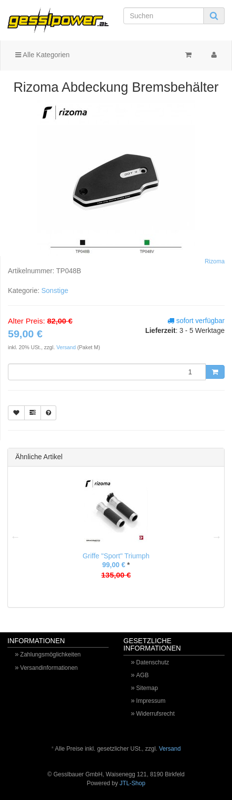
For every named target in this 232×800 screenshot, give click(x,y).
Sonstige (54, 290)
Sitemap (147, 688)
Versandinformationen (49, 667)
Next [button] (217, 537)
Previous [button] (15, 537)
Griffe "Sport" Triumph (116, 556)
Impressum (150, 700)
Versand (66, 347)
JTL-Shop (132, 783)
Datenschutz (152, 662)
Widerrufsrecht (155, 713)
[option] (116, 537)
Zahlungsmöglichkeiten (50, 654)
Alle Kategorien (42, 55)
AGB (142, 675)
